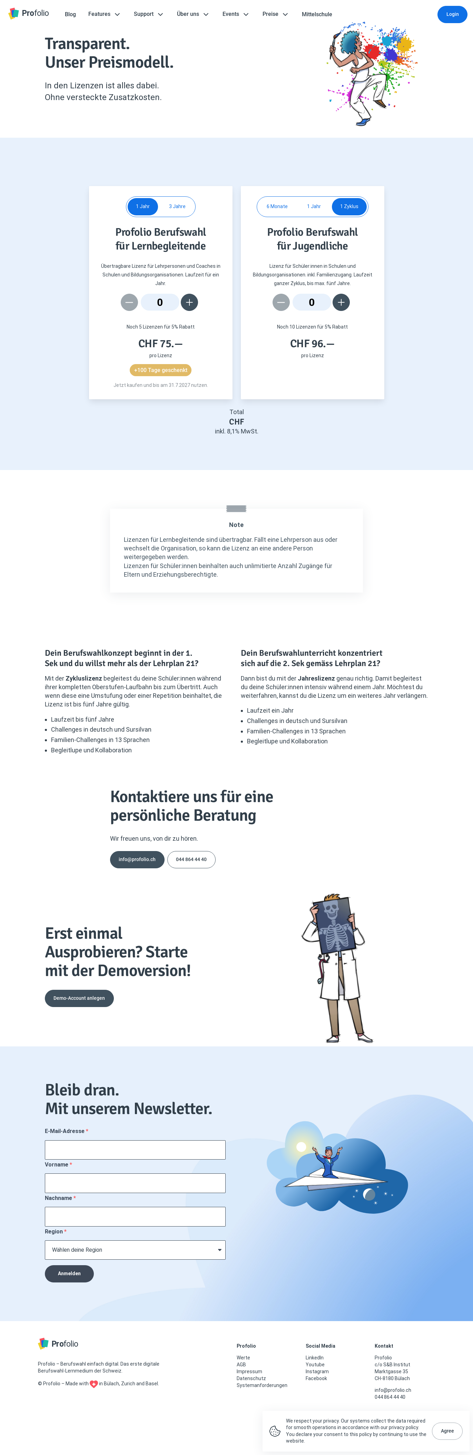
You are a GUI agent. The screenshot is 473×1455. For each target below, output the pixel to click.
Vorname (57, 1164)
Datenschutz (251, 1378)
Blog (70, 14)
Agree (447, 1431)
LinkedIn (315, 1357)
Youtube (315, 1364)
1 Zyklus (349, 206)
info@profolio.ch (137, 859)
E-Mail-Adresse (65, 1131)
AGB (241, 1364)
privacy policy (403, 1427)
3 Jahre (177, 206)
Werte (243, 1357)
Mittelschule (317, 14)
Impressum (249, 1371)
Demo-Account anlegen (79, 998)
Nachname (59, 1198)
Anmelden (69, 1273)
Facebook (316, 1378)
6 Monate (277, 206)
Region (54, 1231)
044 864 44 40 (191, 859)
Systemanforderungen (262, 1385)
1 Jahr (143, 206)
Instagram (317, 1371)
